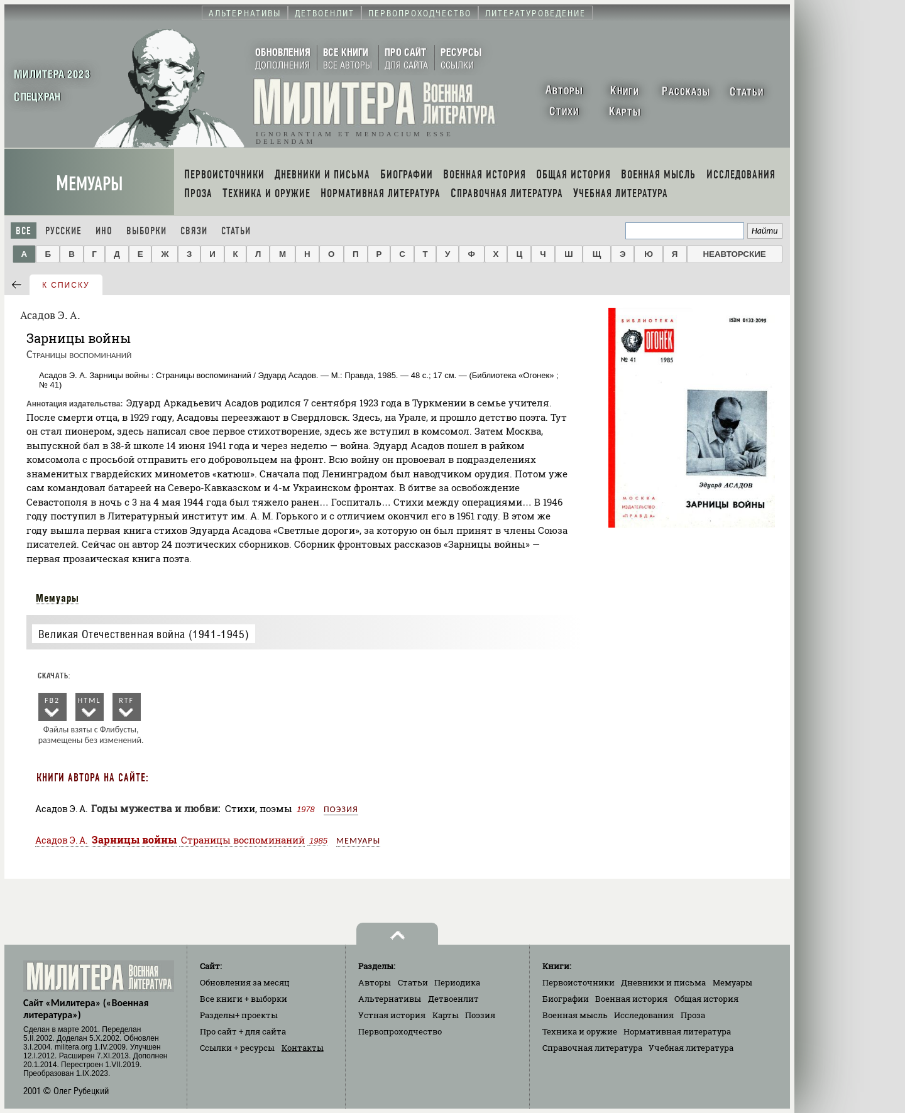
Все (23, 230)
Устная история (391, 1015)
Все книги (243, 998)
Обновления (245, 982)
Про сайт (243, 1031)
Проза (693, 1015)
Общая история (706, 998)
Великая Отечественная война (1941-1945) (143, 634)
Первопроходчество (400, 1031)
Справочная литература (592, 1047)
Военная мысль (575, 1015)
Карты (445, 1015)
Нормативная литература (677, 1031)
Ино (104, 230)
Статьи (236, 230)
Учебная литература (691, 1047)
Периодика (457, 982)
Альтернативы (389, 998)
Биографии (565, 998)
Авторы (374, 982)
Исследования (644, 1015)
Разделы (239, 1015)
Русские (63, 230)
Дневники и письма (663, 982)
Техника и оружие (579, 1031)
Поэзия (341, 809)
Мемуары (89, 183)
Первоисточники (578, 982)
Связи (193, 230)
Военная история (631, 998)
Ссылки (237, 1047)
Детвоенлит (453, 998)
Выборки (146, 230)
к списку (66, 285)
